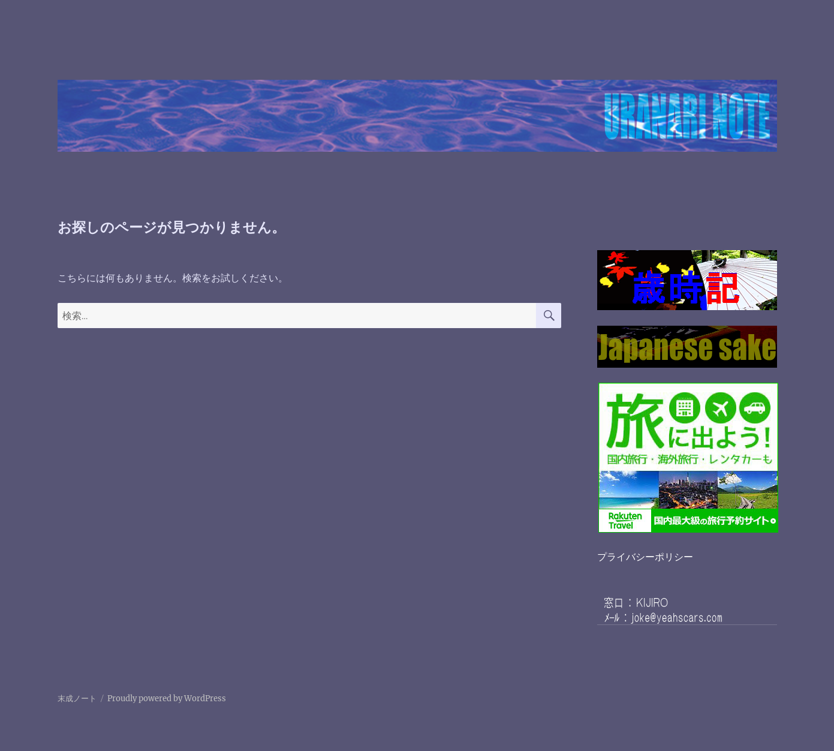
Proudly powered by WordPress (166, 698)
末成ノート (77, 698)
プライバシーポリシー (645, 557)
